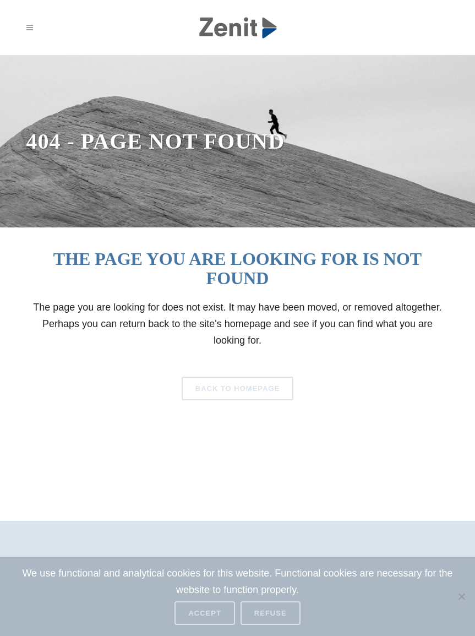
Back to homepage (237, 388)
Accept (204, 613)
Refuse (270, 613)
